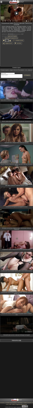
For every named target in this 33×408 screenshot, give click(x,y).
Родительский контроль (21, 404)
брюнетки (7, 38)
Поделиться (8, 43)
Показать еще (16, 340)
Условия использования (11, 402)
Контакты (2, 402)
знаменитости (14, 38)
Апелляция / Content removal (24, 402)
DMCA (13, 404)
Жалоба (19, 43)
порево (15, 36)
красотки (10, 36)
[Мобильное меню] (1, 2)
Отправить (27, 75)
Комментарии (19, 40)
